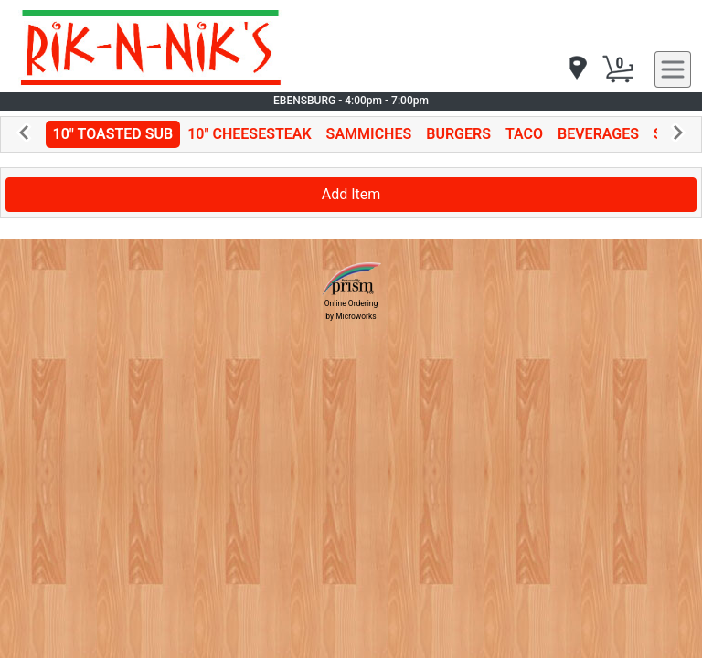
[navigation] (576, 69)
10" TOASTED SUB (113, 134)
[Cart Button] (618, 69)
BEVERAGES (598, 134)
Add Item (351, 194)
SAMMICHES (369, 134)
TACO (524, 134)
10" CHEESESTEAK (249, 134)
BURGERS (458, 134)
